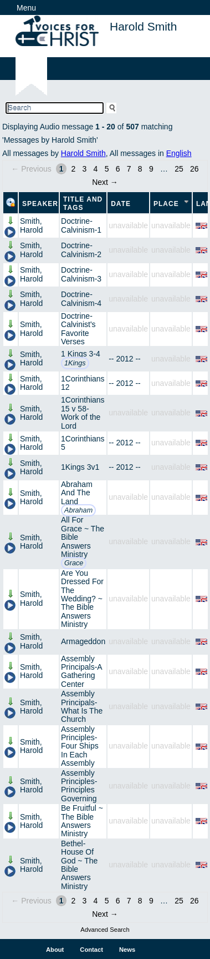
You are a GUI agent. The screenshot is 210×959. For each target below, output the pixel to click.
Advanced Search (104, 929)
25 (179, 168)
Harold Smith (83, 153)
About (55, 949)
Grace (73, 563)
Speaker (40, 204)
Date (121, 204)
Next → (105, 182)
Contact (91, 949)
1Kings (75, 363)
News (127, 949)
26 (194, 168)
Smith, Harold (31, 225)
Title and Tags (83, 203)
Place (166, 204)
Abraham (78, 510)
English (179, 153)
